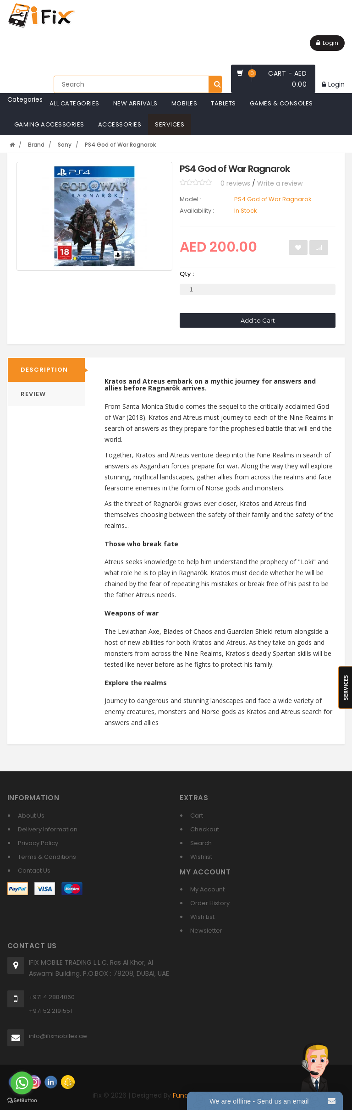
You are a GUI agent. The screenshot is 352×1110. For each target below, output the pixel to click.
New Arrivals (135, 103)
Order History (210, 903)
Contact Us (34, 870)
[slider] (196, 182)
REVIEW (33, 394)
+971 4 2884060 (52, 997)
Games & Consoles (281, 103)
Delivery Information (47, 829)
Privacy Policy (38, 843)
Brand (36, 144)
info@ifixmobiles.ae (58, 1036)
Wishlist (201, 856)
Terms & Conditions (47, 856)
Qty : (187, 274)
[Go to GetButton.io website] (22, 1101)
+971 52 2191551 (50, 1010)
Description (44, 369)
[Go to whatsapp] (22, 1083)
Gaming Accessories (49, 124)
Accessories (120, 124)
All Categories (74, 103)
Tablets (223, 103)
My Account (207, 889)
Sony (65, 144)
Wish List (202, 916)
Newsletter (206, 930)
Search (201, 843)
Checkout (204, 829)
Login (327, 42)
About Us (31, 815)
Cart (196, 815)
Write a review (279, 183)
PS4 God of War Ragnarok (120, 144)
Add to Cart (258, 320)
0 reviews (235, 183)
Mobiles (184, 103)
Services (169, 124)
